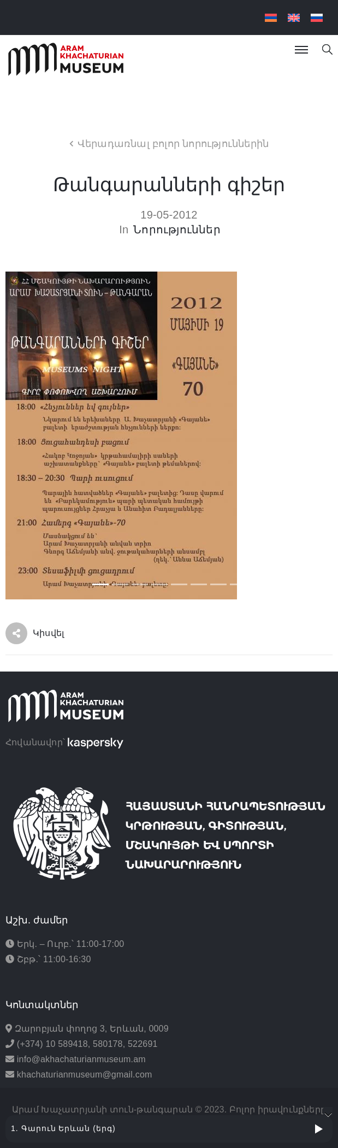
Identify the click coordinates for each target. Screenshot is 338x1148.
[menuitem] (270, 17)
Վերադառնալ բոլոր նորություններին (173, 143)
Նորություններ (177, 229)
